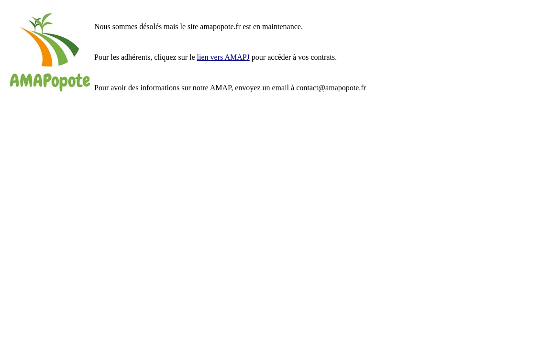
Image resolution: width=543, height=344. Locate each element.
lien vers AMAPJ (223, 57)
